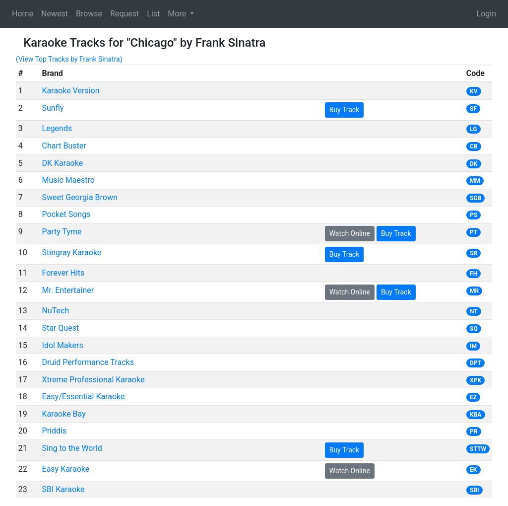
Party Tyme (62, 231)
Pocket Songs (66, 214)
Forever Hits (63, 273)
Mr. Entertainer (68, 290)
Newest (54, 13)
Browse (89, 13)
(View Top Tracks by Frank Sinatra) (69, 59)
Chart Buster (64, 145)
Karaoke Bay (64, 414)
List (153, 13)
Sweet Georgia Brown (80, 197)
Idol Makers (62, 345)
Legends (57, 128)
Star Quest (60, 328)
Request (124, 13)
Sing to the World (72, 448)
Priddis (54, 430)
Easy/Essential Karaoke (83, 396)
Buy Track (344, 110)
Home (22, 13)
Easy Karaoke (66, 469)
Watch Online (349, 233)
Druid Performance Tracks (88, 362)
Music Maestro (68, 180)
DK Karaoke (62, 163)
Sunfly (53, 108)
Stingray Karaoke (72, 252)
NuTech (55, 310)
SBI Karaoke (63, 489)
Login (486, 13)
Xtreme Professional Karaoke (93, 379)
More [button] (178, 13)
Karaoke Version (71, 90)
